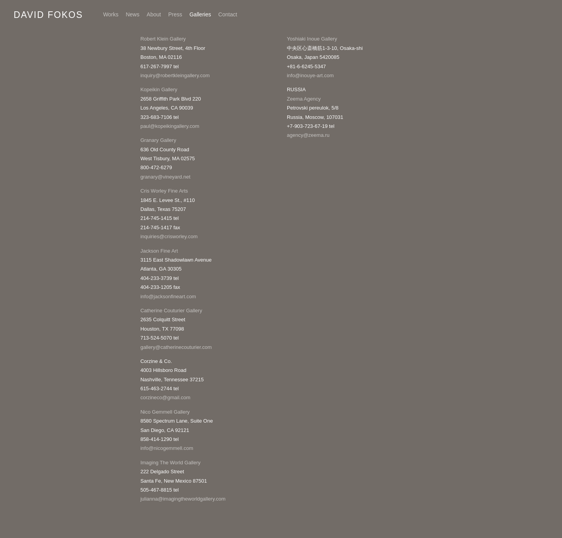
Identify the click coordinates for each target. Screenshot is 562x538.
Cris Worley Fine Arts (164, 191)
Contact (227, 14)
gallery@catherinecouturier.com (176, 347)
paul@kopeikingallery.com (169, 126)
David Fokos (48, 15)
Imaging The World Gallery (170, 462)
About (154, 14)
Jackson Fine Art (159, 251)
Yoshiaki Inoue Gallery (312, 39)
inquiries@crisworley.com (169, 236)
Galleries (200, 14)
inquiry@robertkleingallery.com (175, 75)
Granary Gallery (158, 140)
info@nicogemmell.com (166, 448)
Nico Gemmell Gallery (165, 412)
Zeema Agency (304, 99)
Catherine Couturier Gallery (171, 310)
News (132, 14)
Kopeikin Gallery (159, 89)
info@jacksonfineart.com (168, 296)
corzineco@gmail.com (165, 397)
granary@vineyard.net (165, 177)
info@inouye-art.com (310, 75)
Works (110, 14)
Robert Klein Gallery (163, 39)
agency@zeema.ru (309, 135)
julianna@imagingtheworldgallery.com (183, 499)
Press (175, 14)
